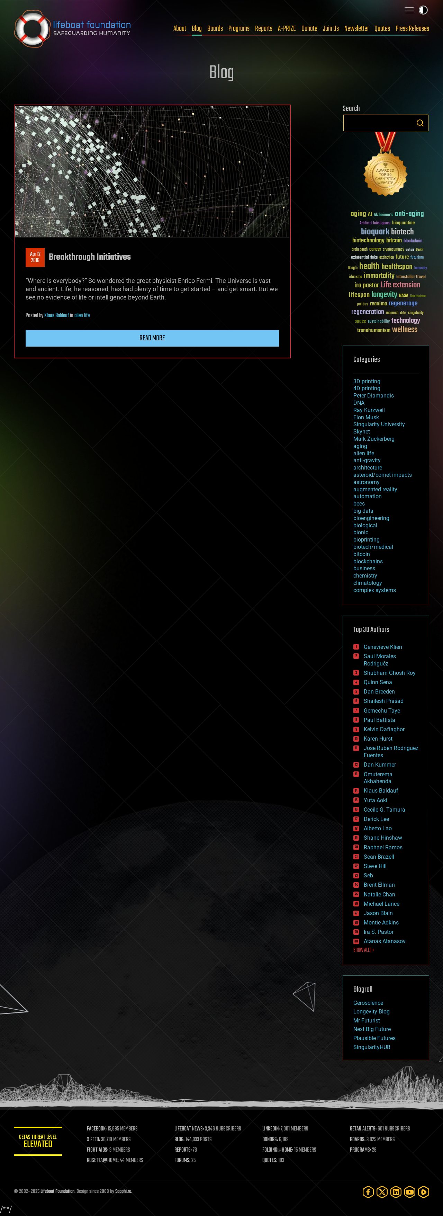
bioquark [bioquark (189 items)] (375, 232)
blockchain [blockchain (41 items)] (413, 241)
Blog (197, 29)
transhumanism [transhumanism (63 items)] (373, 330)
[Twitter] (382, 1192)
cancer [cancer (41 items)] (375, 249)
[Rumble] (423, 1192)
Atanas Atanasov (385, 941)
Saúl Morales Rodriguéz (380, 660)
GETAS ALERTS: (363, 1129)
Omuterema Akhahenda (378, 778)
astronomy (366, 482)
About (179, 29)
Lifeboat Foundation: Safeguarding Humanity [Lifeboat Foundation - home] (73, 29)
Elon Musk (366, 417)
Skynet (361, 431)
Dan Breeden (379, 691)
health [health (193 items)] (369, 267)
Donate (309, 29)
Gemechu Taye (382, 710)
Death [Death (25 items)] (419, 250)
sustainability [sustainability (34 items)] (379, 322)
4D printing (366, 388)
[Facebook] (368, 1192)
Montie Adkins (381, 922)
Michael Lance (381, 904)
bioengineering (371, 518)
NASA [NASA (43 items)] (403, 296)
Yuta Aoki (375, 800)
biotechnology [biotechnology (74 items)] (368, 240)
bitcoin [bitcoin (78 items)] (394, 240)
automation (367, 496)
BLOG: (180, 1139)
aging (360, 446)
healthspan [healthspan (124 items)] (397, 267)
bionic (360, 532)
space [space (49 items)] (360, 321)
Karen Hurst (378, 738)
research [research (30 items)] (392, 313)
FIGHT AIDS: (98, 1150)
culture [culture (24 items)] (410, 250)
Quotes (382, 29)
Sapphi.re (123, 1192)
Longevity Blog (371, 1011)
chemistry (365, 575)
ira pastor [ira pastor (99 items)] (366, 285)
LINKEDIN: (271, 1129)
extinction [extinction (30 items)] (386, 258)
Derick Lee (376, 819)
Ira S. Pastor (379, 932)
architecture (367, 467)
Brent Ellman (379, 885)
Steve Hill (375, 866)
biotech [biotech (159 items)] (402, 232)
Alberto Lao (378, 828)
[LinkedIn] (395, 1192)
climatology (367, 583)
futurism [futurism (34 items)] (417, 258)
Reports (263, 29)
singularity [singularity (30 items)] (416, 313)
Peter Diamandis (373, 395)
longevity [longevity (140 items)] (384, 294)
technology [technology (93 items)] (405, 321)
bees (359, 503)
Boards (215, 29)
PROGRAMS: (360, 1150)
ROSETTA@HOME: (103, 1160)
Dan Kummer (380, 764)
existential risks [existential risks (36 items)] (364, 257)
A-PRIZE (287, 29)
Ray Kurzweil (369, 410)
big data (363, 511)
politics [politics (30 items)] (362, 304)
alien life (82, 315)
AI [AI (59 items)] (370, 215)
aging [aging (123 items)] (358, 214)
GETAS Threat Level (38, 1142)
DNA (358, 403)
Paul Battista (379, 720)
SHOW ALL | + (363, 950)
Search (420, 123)
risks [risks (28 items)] (403, 313)
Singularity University (379, 424)
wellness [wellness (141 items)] (404, 329)
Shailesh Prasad (384, 701)
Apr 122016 (35, 257)
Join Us (331, 29)
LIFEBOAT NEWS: (189, 1129)
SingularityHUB (371, 1047)
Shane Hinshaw (383, 837)
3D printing (366, 381)
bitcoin (361, 554)
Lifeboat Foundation (57, 1192)
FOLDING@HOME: (278, 1150)
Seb (368, 875)
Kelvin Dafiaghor (384, 729)
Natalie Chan (379, 894)
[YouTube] (409, 1192)
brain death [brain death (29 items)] (360, 250)
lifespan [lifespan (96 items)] (359, 295)
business (364, 568)
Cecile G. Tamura (384, 809)
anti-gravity (367, 460)
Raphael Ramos (383, 847)
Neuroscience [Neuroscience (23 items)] (418, 296)
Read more (152, 338)
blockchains (368, 561)
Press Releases (412, 29)
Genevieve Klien (383, 647)
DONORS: (270, 1139)
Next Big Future (372, 1029)
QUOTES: (270, 1160)
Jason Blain (378, 913)
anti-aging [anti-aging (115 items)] (409, 214)
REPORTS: (183, 1150)
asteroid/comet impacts (382, 475)
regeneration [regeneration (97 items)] (367, 312)
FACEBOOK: (97, 1129)
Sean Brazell (379, 856)
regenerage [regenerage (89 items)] (403, 303)
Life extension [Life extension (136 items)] (400, 285)
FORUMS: (183, 1160)
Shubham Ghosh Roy (390, 673)
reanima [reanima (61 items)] (378, 304)
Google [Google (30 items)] (353, 268)
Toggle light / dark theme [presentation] (423, 10)
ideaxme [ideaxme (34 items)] (355, 277)
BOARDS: (358, 1139)
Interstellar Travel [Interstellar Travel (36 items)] (411, 277)
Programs (239, 29)
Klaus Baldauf (56, 315)
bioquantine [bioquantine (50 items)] (403, 223)
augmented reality (375, 489)
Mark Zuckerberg (374, 439)
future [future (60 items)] (402, 257)
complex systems (374, 590)
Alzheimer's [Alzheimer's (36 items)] (383, 215)
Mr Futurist (366, 1020)
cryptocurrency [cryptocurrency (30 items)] (393, 250)
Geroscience (368, 1003)
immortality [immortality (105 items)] (379, 276)
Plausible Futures (374, 1038)
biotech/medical (373, 547)
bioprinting (366, 539)
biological (365, 525)
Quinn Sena (378, 682)
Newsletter (356, 29)
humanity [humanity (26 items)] (420, 268)
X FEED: (93, 1139)
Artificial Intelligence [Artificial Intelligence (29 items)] (375, 223)
